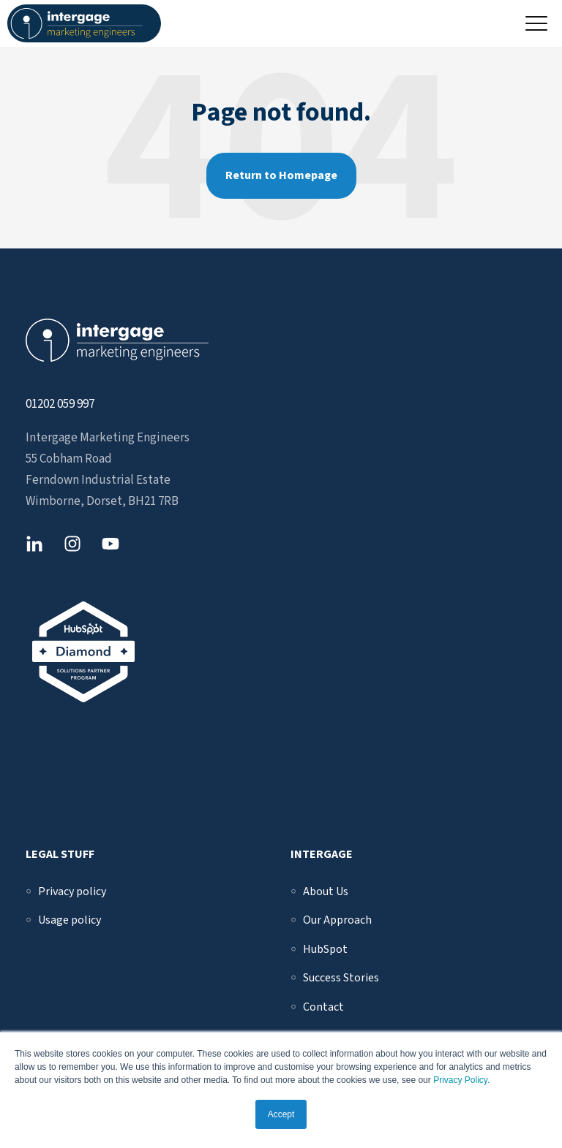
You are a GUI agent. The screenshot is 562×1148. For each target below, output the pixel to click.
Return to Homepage (281, 175)
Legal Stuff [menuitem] (60, 854)
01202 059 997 (60, 404)
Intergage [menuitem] (322, 854)
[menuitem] (72, 891)
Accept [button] (281, 1114)
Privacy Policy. (461, 1080)
